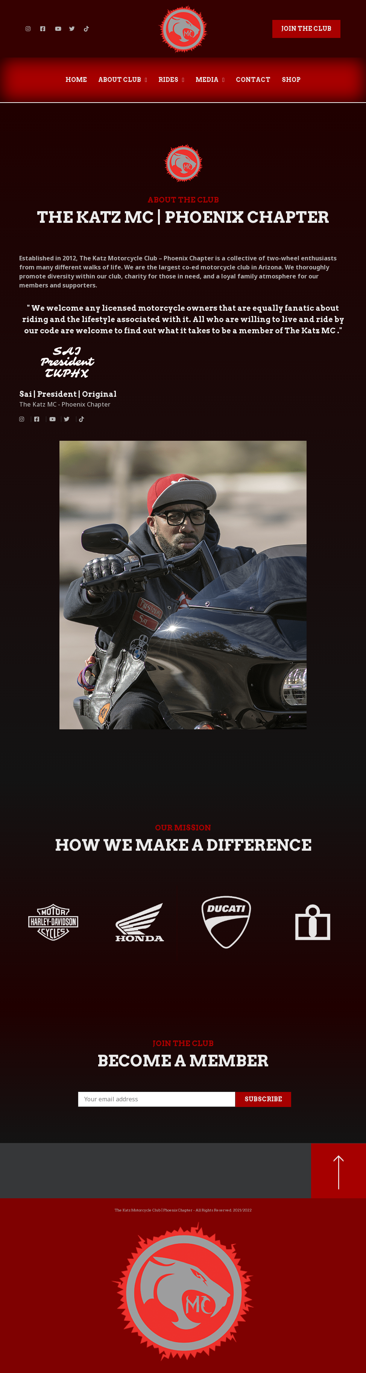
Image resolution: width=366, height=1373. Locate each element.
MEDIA (210, 79)
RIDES (171, 79)
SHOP (291, 79)
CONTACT (253, 79)
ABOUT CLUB (122, 79)
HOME (76, 79)
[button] (306, 29)
